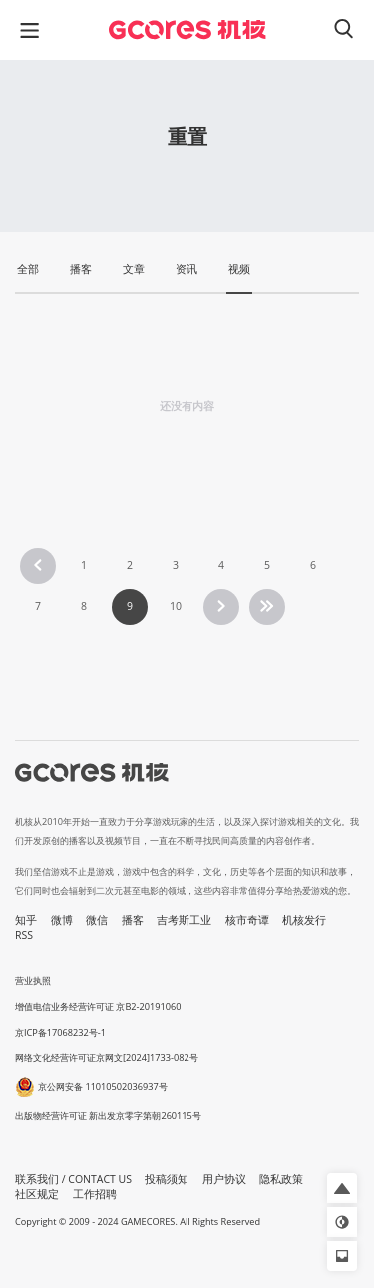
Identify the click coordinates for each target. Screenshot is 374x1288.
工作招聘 (95, 1194)
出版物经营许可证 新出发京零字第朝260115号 (108, 1115)
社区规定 (37, 1194)
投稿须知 (166, 1179)
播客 (133, 920)
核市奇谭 (247, 920)
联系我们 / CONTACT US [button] (73, 1179)
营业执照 (33, 980)
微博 (62, 920)
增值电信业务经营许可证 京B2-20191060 (98, 1006)
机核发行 (304, 920)
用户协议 (224, 1179)
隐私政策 (281, 1179)
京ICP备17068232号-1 (60, 1032)
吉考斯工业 (184, 920)
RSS (24, 935)
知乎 (26, 920)
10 (176, 606)
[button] (342, 1188)
